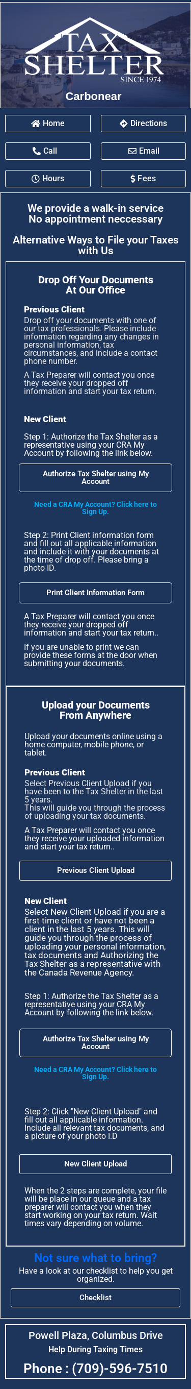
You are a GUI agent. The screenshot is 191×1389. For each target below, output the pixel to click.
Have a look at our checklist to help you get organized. (96, 1275)
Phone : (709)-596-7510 (95, 1368)
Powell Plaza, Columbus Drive (96, 1335)
